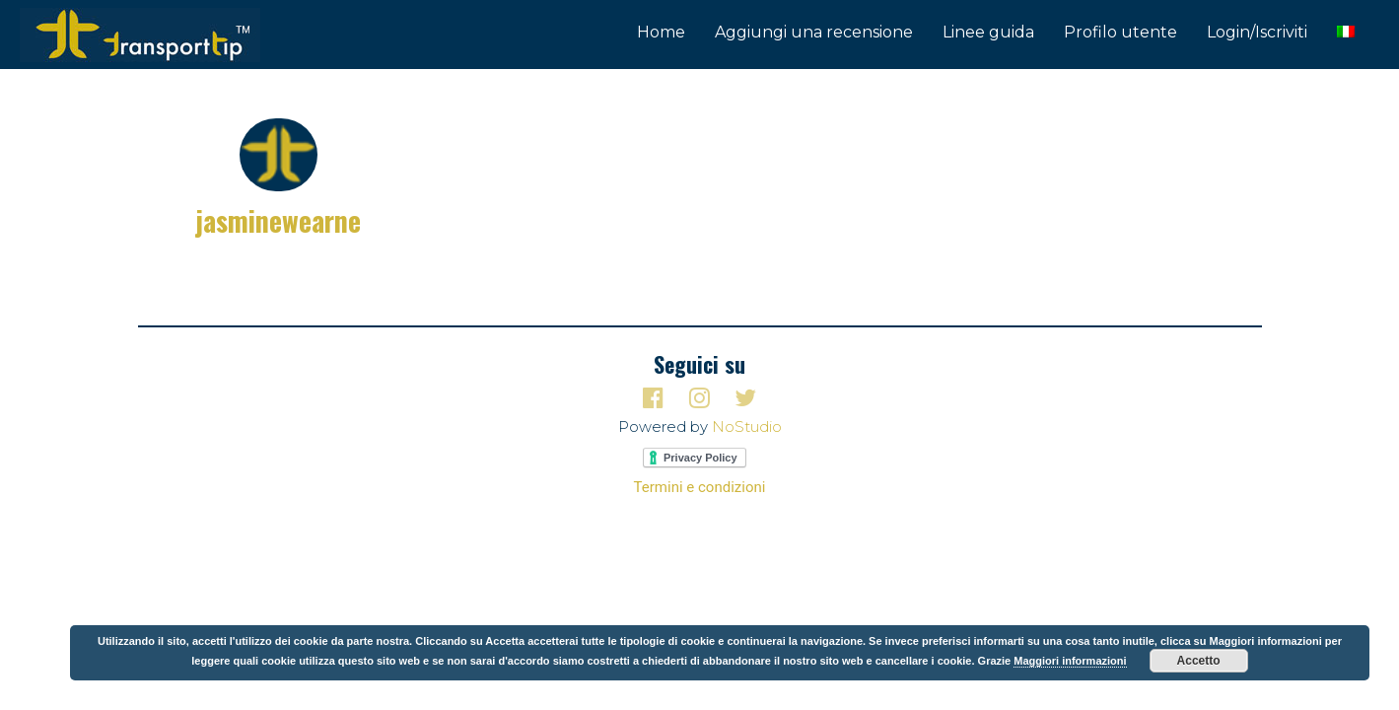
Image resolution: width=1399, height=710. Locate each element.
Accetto (1199, 661)
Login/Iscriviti (1257, 32)
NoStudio (747, 426)
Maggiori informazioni (1070, 661)
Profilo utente (1120, 32)
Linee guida (988, 32)
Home (661, 32)
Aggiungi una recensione (814, 32)
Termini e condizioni (700, 487)
